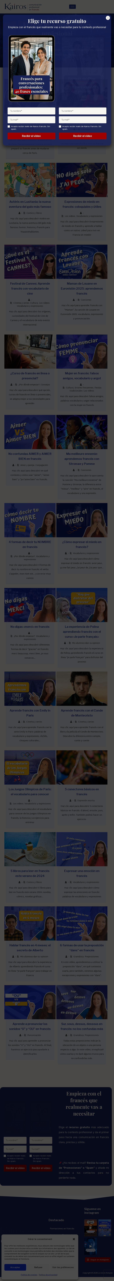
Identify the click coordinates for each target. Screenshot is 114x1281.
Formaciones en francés (62, 1232)
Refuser (38, 1267)
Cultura (35, 300)
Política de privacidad (48, 1275)
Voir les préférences (63, 1267)
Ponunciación (35, 1039)
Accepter (15, 1267)
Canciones (88, 302)
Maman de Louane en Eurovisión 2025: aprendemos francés (83, 291)
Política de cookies (29, 1275)
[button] (73, 1239)
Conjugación (42, 464)
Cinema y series (22, 300)
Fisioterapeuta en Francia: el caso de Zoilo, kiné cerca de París (31, 124)
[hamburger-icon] (74, 7)
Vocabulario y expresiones (91, 218)
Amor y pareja (28, 464)
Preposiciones (93, 960)
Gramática (80, 960)
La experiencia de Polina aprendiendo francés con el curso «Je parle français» (83, 632)
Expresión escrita (87, 802)
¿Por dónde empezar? (29, 383)
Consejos (87, 130)
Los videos (71, 218)
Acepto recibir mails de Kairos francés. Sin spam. (16, 1163)
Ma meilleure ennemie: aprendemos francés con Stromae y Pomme (83, 457)
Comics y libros (34, 215)
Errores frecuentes (85, 386)
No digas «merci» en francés (30, 627)
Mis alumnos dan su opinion (35, 135)
